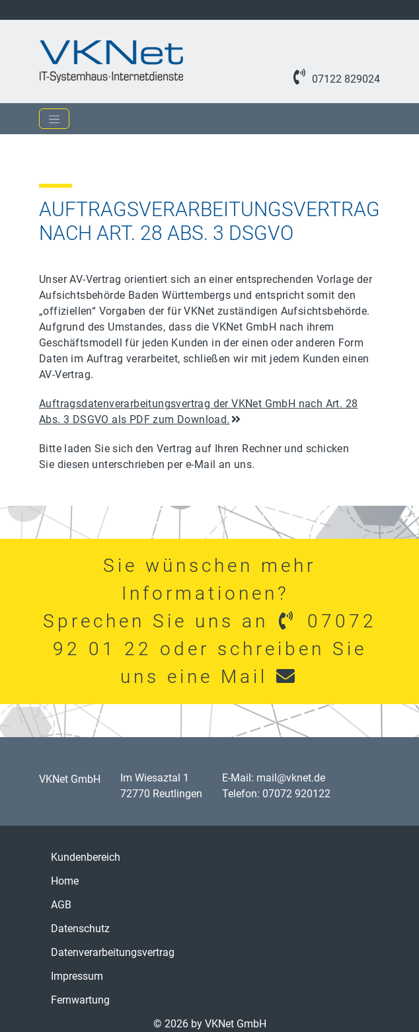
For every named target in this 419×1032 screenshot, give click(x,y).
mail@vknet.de (290, 778)
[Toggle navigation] (54, 118)
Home (65, 881)
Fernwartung (80, 1000)
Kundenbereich (85, 857)
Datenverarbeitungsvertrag (112, 952)
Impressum (77, 976)
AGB (61, 904)
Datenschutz (80, 928)
